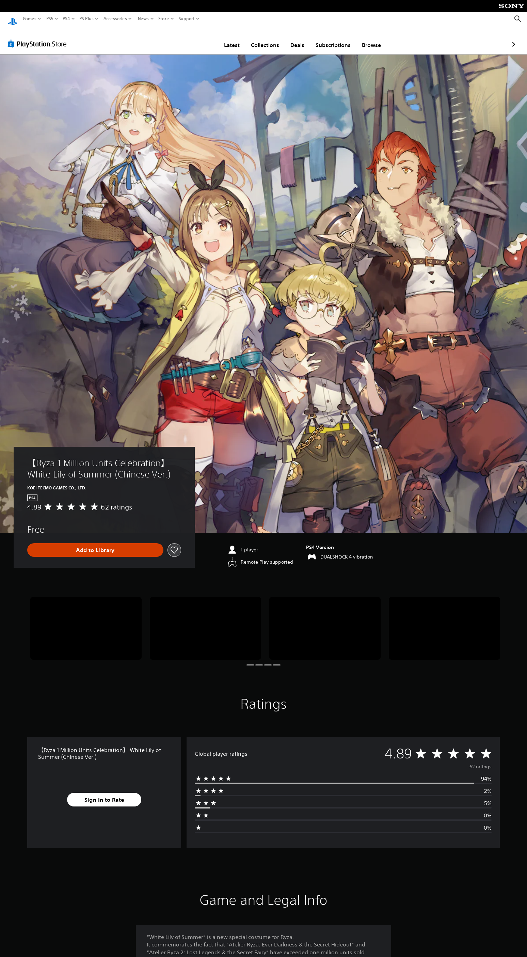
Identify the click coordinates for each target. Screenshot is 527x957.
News (143, 18)
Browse (331, 38)
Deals (258, 38)
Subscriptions (293, 38)
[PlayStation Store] (39, 37)
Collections (225, 38)
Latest (192, 38)
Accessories (115, 18)
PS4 (66, 18)
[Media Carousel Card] (86, 622)
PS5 (49, 18)
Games (29, 18)
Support (187, 18)
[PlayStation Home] (12, 19)
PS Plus (86, 18)
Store (163, 18)
